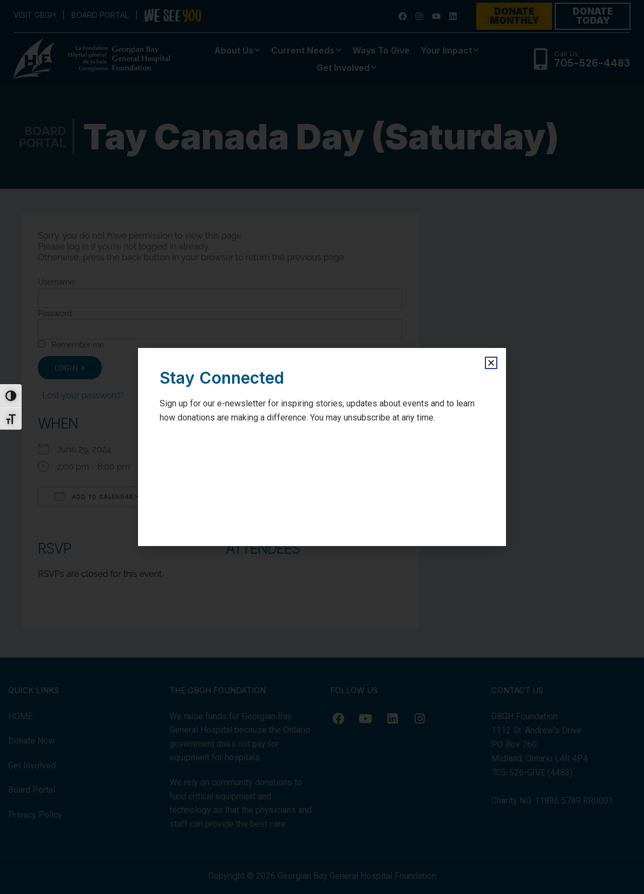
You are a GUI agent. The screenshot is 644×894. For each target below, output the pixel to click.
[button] (491, 363)
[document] (322, 447)
